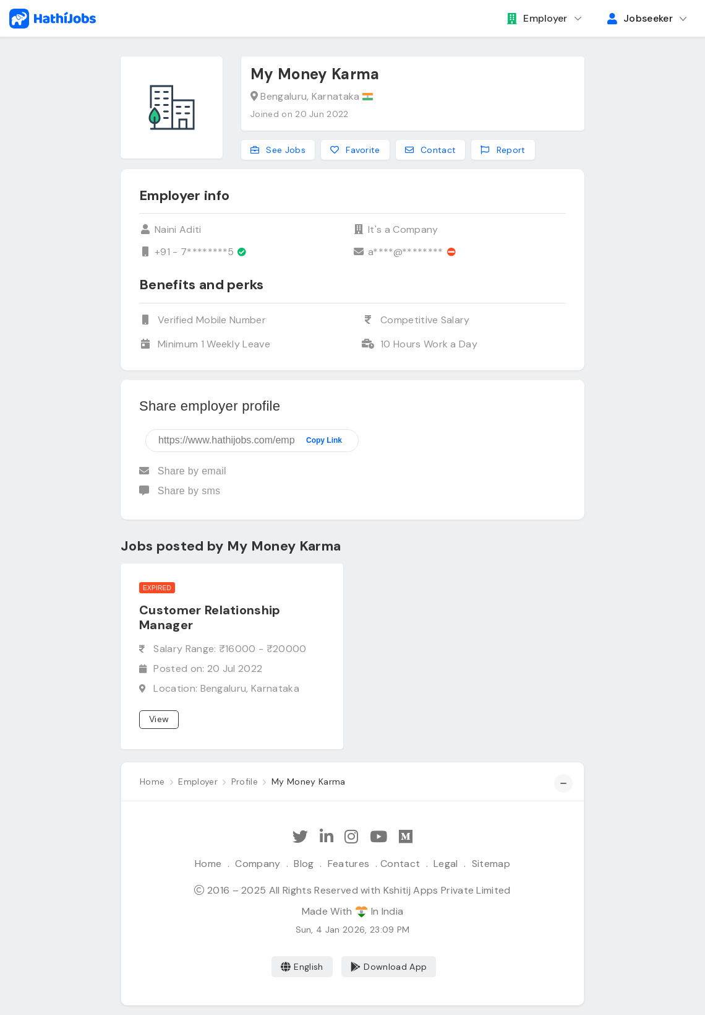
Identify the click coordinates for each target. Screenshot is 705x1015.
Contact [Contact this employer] (430, 149)
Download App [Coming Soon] (389, 966)
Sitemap (491, 863)
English (302, 966)
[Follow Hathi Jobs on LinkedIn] (326, 837)
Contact (400, 863)
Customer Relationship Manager (210, 617)
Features (349, 863)
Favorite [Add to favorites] (355, 149)
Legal (446, 863)
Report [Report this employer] (503, 149)
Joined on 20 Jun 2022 (299, 114)
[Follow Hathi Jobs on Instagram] (351, 837)
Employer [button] (537, 18)
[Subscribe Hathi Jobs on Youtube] (378, 837)
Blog (304, 863)
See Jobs (278, 149)
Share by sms (179, 491)
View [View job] (159, 719)
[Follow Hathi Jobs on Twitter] (300, 837)
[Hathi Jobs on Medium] (406, 837)
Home (208, 863)
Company (257, 863)
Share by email (182, 471)
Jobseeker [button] (640, 18)
